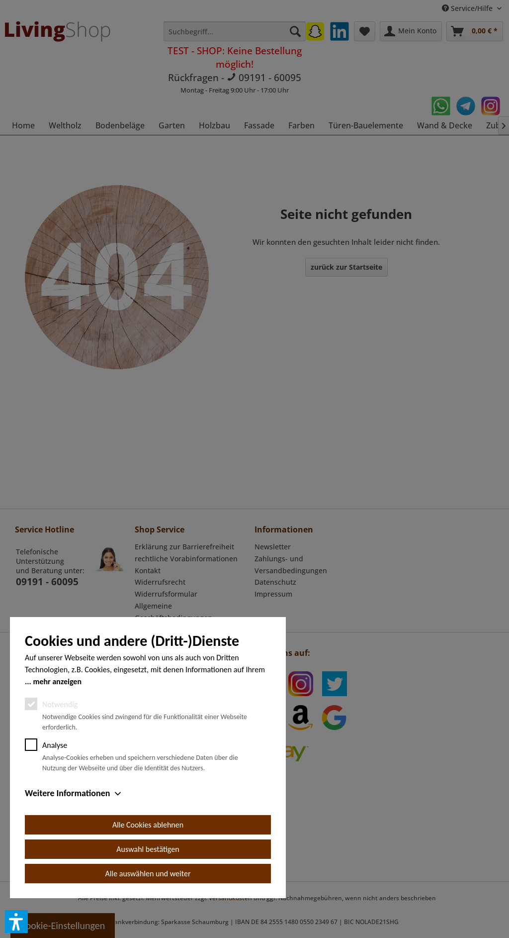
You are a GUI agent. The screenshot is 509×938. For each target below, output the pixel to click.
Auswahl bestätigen (147, 849)
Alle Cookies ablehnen (147, 825)
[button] (16, 921)
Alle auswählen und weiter (148, 873)
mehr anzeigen (57, 681)
